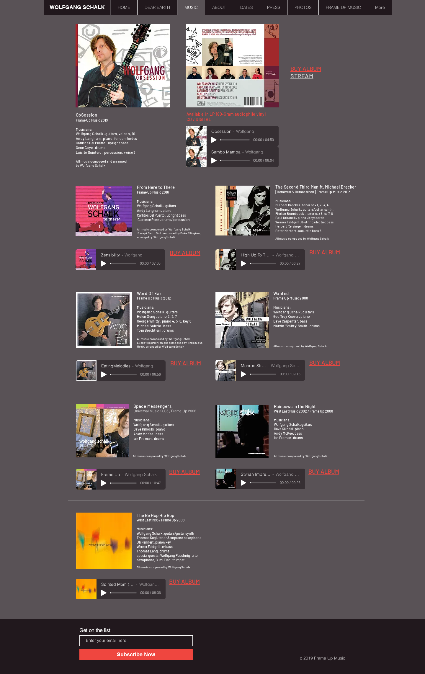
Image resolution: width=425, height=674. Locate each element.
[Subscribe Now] (136, 654)
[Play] (214, 140)
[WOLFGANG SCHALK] (77, 7)
